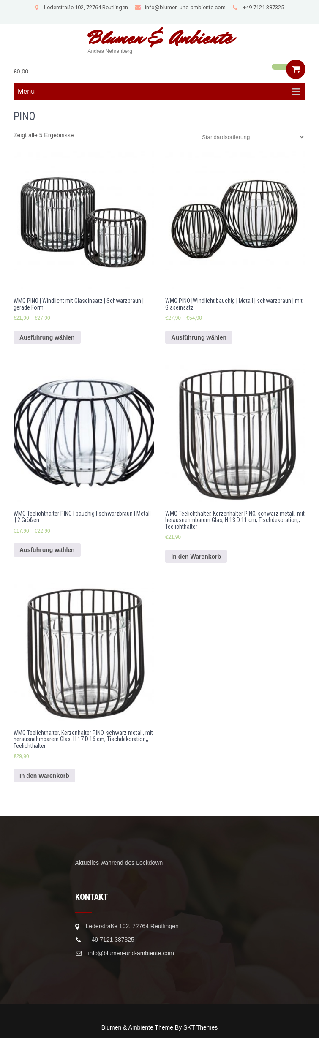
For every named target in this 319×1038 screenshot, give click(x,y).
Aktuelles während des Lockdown (119, 862)
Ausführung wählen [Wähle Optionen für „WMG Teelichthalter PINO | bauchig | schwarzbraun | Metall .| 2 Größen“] (47, 549)
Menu (26, 91)
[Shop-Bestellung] (251, 137)
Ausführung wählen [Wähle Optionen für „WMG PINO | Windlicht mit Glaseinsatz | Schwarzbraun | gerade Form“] (47, 337)
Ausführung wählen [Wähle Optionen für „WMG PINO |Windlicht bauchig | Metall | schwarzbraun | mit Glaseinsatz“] (198, 337)
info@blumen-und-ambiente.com (180, 7)
